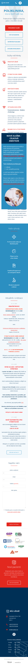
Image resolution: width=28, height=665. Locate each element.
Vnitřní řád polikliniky (14, 41)
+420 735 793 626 (13, 626)
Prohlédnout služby (14, 28)
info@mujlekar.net (13, 629)
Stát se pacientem (14, 34)
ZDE (22, 402)
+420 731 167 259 (14, 428)
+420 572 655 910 (13, 624)
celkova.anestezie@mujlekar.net (13, 184)
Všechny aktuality (14, 452)
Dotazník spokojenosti (14, 48)
